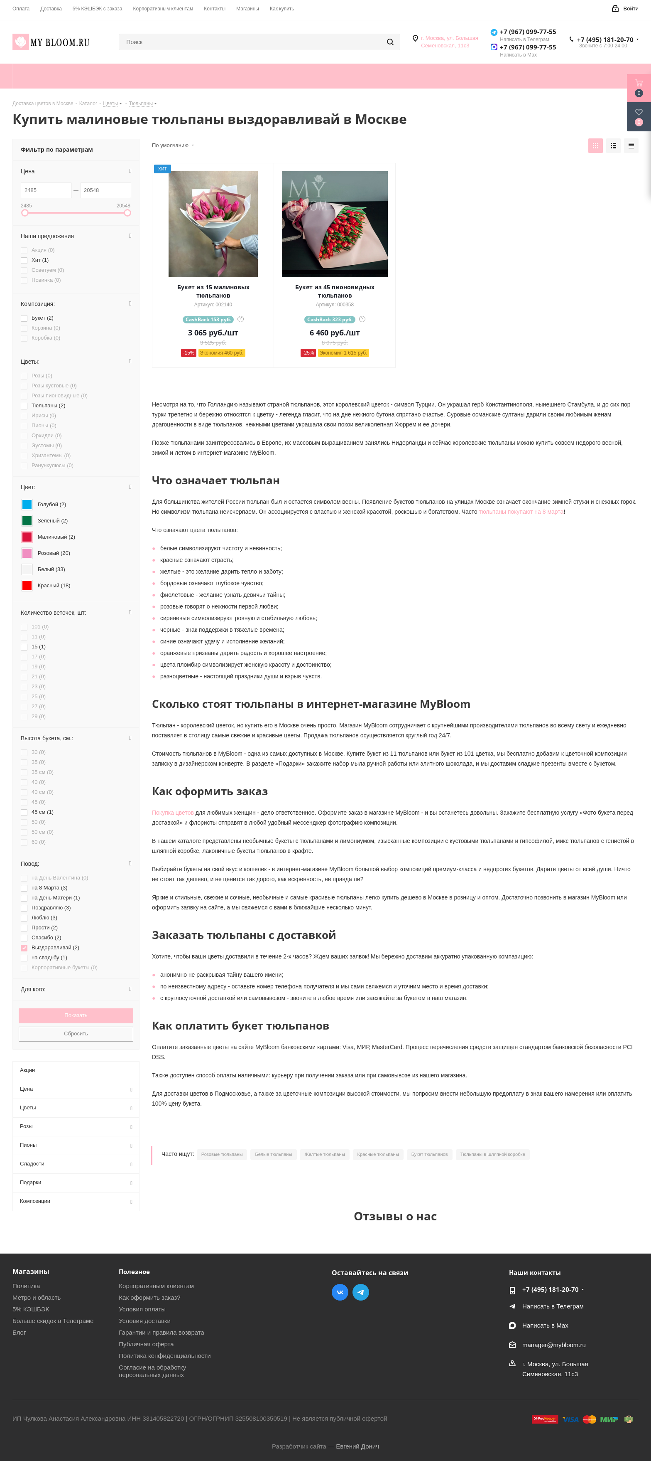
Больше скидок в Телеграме (52, 1320)
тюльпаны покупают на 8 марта (521, 511)
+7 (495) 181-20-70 (605, 39)
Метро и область (36, 1297)
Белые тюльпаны (273, 1154)
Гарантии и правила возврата (161, 1332)
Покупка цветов (173, 812)
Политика (26, 1285)
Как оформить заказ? (149, 1297)
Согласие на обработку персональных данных (152, 1371)
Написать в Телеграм (553, 1306)
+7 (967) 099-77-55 (528, 31)
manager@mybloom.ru (554, 1344)
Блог (19, 1332)
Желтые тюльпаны (324, 1154)
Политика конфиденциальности (164, 1355)
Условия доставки (144, 1320)
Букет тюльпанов (429, 1154)
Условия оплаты (142, 1309)
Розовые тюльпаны (222, 1154)
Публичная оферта (146, 1344)
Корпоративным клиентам (156, 1285)
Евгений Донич (357, 1446)
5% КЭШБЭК (30, 1309)
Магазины (30, 1271)
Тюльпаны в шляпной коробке (492, 1154)
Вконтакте (340, 1292)
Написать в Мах (545, 1325)
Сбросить (76, 1033)
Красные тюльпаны (378, 1154)
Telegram (360, 1292)
